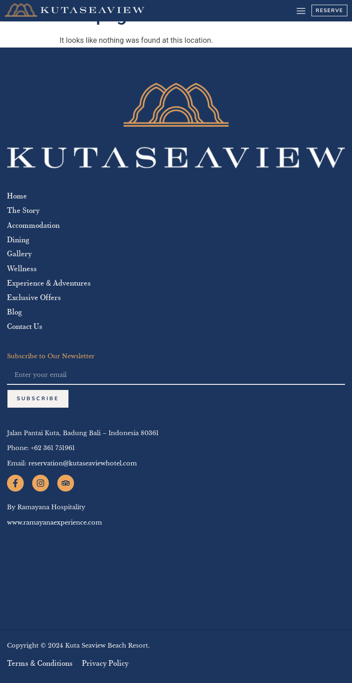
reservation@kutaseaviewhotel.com (82, 463)
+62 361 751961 (53, 448)
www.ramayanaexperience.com (54, 522)
